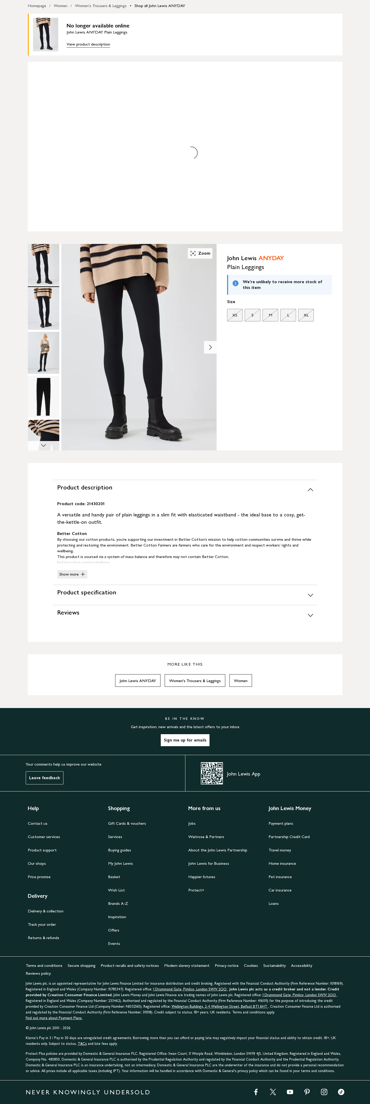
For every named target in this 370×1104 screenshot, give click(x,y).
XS (232, 316)
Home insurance (282, 863)
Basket (114, 876)
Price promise (39, 876)
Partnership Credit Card (289, 836)
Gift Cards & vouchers (127, 823)
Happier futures (201, 876)
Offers (113, 930)
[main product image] (50, 34)
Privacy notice (227, 965)
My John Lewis (120, 863)
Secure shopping (81, 965)
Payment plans (281, 823)
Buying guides (119, 849)
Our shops (37, 863)
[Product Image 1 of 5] (43, 265)
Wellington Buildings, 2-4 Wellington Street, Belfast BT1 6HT (219, 1006)
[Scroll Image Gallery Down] (43, 445)
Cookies (251, 965)
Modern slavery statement (187, 965)
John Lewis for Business (208, 863)
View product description (88, 44)
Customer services (44, 836)
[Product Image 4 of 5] (43, 397)
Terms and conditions (44, 965)
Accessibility (301, 965)
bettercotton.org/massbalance (83, 562)
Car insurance (280, 890)
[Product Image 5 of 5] (43, 441)
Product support (42, 849)
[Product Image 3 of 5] (43, 353)
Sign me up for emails (185, 740)
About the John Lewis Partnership (217, 849)
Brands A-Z (118, 903)
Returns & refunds (43, 937)
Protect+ (196, 890)
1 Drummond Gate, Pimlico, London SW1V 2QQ (190, 989)
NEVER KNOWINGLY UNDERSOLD (88, 1092)
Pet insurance (280, 876)
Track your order (42, 924)
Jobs (192, 823)
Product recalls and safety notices (130, 965)
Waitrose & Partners (206, 836)
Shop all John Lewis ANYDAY (160, 5)
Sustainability (274, 965)
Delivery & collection (45, 910)
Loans (274, 903)
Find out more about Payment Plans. (54, 1018)
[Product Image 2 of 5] (43, 309)
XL (303, 316)
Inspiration (117, 916)
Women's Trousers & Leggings (101, 5)
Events (114, 943)
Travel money (280, 849)
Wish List (116, 890)
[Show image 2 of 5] (210, 347)
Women (60, 5)
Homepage (37, 5)
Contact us (37, 823)
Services (115, 836)
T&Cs (82, 1043)
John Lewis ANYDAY (138, 680)
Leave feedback (44, 777)
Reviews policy (38, 973)
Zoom (200, 253)
